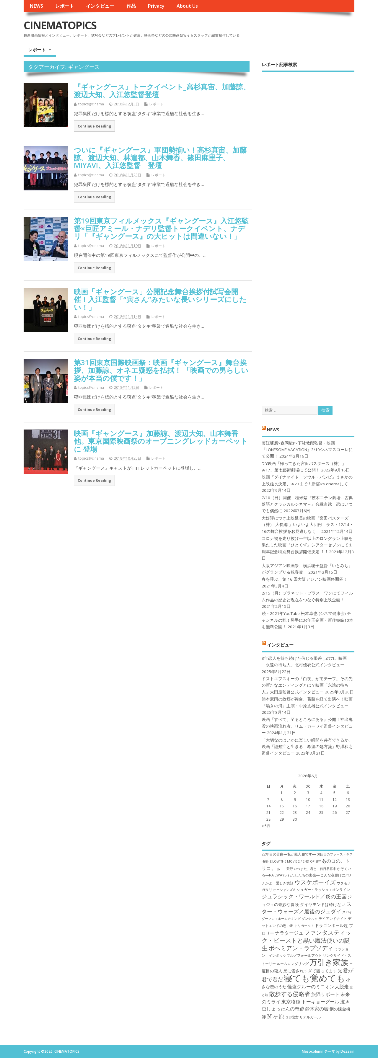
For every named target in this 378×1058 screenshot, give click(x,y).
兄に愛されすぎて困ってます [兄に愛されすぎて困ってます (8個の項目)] (310, 971)
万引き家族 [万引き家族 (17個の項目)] (328, 962)
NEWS (36, 6)
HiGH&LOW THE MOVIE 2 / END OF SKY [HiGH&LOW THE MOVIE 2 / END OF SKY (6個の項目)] (291, 861)
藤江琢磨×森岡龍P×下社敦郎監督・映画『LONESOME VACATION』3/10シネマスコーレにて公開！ (307, 449)
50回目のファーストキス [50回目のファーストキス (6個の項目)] (335, 854)
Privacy (156, 6)
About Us (187, 6)
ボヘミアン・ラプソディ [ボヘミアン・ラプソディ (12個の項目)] (300, 948)
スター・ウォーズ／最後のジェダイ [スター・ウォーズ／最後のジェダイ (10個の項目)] (307, 907)
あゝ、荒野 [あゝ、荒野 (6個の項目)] (285, 869)
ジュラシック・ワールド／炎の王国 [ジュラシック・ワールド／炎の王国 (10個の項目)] (304, 896)
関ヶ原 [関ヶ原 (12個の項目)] (275, 1016)
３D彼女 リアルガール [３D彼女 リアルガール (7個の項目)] (303, 1017)
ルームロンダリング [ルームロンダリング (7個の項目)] (293, 963)
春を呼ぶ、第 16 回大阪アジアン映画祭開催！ (304, 579)
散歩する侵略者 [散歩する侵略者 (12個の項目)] (289, 994)
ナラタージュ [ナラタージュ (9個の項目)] (289, 933)
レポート (64, 6)
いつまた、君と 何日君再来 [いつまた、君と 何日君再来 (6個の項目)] (315, 869)
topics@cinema (91, 104)
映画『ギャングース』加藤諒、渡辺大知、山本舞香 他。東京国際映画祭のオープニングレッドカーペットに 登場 (161, 441)
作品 (131, 6)
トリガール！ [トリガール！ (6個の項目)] (304, 926)
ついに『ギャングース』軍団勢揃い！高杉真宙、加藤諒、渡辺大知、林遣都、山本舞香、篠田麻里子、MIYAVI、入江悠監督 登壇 (160, 157)
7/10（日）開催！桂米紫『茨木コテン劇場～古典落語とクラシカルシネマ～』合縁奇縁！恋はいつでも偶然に (307, 504)
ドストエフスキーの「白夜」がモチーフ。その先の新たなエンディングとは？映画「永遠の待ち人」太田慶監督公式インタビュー (307, 685)
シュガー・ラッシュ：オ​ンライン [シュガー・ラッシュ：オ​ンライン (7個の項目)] (323, 889)
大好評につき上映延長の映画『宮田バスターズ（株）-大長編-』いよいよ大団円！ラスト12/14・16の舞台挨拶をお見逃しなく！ (307, 524)
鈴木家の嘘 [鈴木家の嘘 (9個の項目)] (317, 1008)
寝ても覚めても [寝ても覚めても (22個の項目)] (314, 978)
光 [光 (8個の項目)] (340, 971)
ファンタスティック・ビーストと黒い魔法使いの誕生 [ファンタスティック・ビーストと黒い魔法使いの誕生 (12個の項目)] (306, 940)
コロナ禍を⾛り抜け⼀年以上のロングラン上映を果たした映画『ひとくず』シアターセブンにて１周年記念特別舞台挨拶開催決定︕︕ (307, 545)
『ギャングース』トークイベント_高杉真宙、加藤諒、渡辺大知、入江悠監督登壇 (162, 90)
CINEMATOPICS (60, 25)
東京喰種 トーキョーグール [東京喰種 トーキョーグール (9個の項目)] (310, 1001)
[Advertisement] (308, 233)
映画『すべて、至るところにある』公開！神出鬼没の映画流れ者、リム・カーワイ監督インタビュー (307, 726)
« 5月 (266, 825)
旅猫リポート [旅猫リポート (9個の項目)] (325, 994)
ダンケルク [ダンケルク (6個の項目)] (310, 919)
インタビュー (100, 6)
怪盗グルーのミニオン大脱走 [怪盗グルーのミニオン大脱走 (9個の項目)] (318, 986)
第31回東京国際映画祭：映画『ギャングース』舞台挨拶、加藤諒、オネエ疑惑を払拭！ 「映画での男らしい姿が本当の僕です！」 (161, 370)
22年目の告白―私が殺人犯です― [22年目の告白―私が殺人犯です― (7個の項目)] (289, 854)
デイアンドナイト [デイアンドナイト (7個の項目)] (333, 918)
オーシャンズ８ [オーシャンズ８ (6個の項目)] (284, 890)
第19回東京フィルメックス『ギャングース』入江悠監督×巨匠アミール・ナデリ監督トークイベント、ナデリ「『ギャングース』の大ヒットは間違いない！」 (161, 228)
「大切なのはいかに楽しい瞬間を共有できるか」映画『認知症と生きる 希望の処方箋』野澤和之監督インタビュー (307, 746)
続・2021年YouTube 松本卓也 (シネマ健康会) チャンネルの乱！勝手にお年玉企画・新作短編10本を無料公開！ (307, 620)
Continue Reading (94, 126)
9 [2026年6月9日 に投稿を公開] (295, 799)
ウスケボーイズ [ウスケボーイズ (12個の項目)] (315, 882)
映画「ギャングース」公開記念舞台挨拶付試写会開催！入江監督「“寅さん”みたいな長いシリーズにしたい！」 (160, 299)
